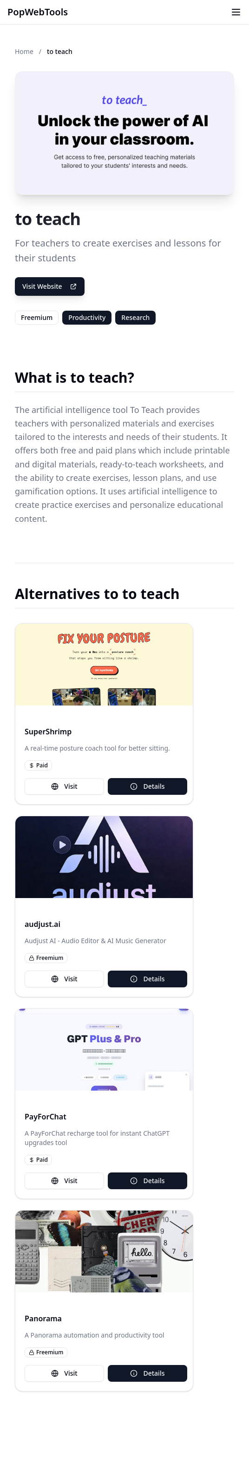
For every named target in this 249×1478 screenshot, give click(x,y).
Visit (64, 786)
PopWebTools (37, 12)
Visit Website (49, 286)
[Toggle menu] (236, 12)
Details (147, 786)
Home (24, 51)
